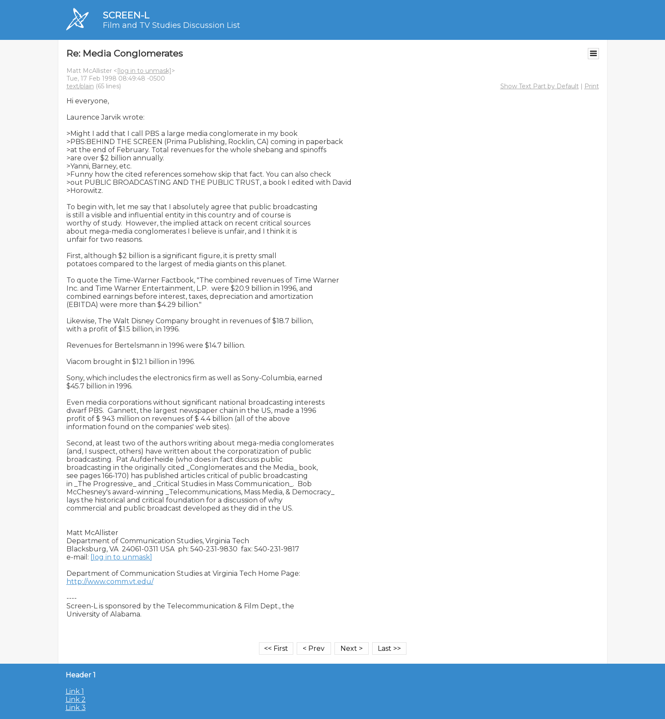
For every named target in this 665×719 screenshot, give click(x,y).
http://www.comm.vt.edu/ (109, 582)
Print (591, 86)
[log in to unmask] (144, 71)
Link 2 (76, 699)
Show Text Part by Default (539, 86)
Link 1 (75, 691)
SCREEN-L (126, 15)
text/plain (80, 86)
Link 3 (76, 708)
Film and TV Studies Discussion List (171, 25)
